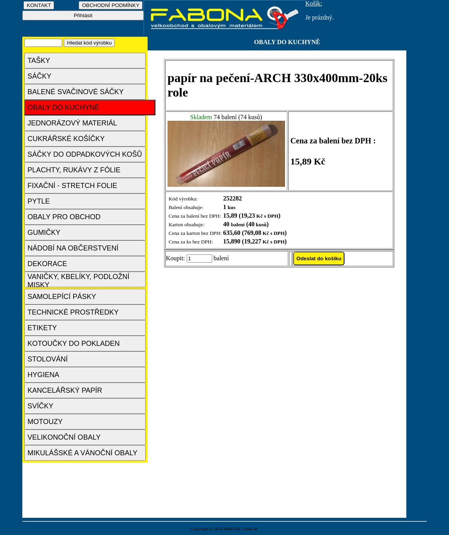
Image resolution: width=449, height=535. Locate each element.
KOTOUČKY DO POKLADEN (73, 343)
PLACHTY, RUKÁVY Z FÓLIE (73, 170)
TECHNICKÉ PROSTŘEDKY (73, 312)
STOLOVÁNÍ (47, 359)
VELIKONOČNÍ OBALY (64, 437)
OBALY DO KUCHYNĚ (63, 107)
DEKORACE (47, 264)
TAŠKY (38, 60)
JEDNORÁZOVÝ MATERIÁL (72, 123)
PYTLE (38, 201)
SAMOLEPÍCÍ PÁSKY (61, 297)
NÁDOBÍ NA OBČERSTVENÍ (72, 248)
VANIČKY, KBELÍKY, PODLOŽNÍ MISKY (78, 280)
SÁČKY (39, 76)
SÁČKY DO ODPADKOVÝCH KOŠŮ (84, 154)
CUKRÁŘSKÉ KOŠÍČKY (66, 139)
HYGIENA (43, 375)
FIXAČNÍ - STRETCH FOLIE (72, 186)
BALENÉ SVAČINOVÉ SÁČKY (75, 92)
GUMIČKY (43, 232)
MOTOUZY (45, 422)
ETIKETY (42, 328)
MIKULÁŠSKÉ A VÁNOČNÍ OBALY (82, 453)
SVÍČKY (40, 406)
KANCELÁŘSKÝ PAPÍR (64, 390)
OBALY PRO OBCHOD (63, 217)
